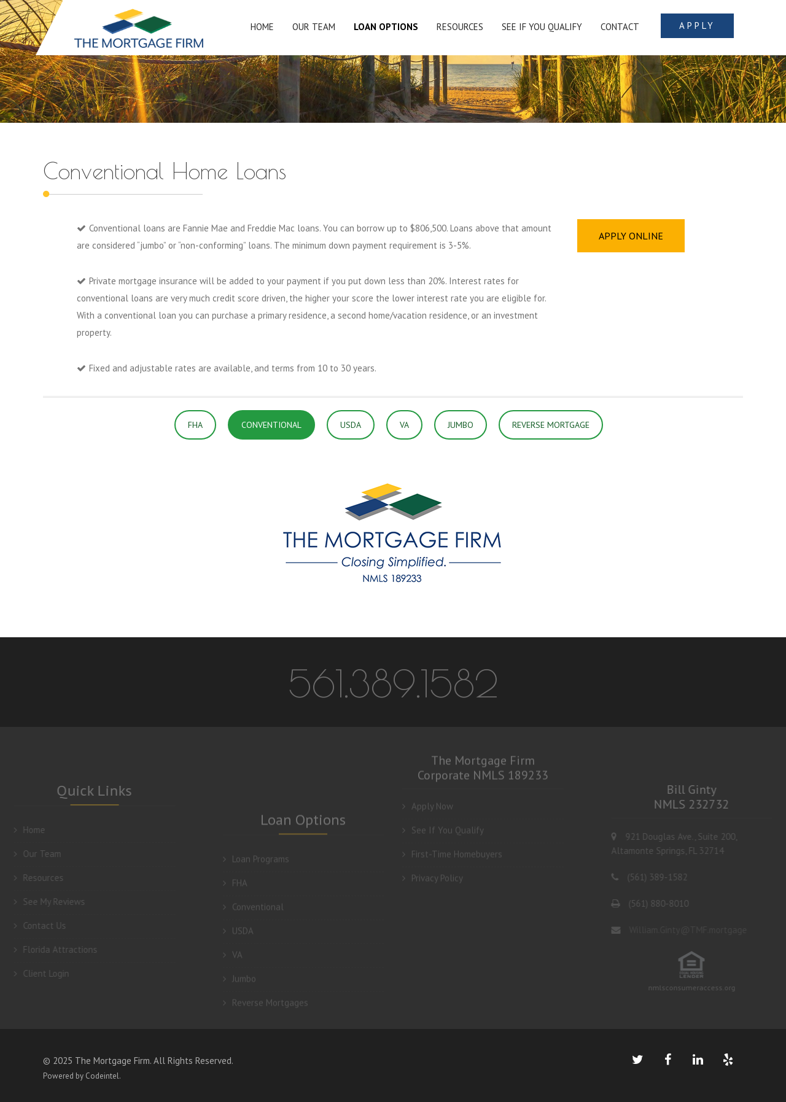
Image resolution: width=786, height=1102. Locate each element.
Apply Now (427, 801)
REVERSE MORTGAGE (551, 424)
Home (24, 830)
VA (404, 424)
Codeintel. (103, 1076)
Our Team (32, 853)
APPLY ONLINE (631, 236)
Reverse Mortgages (265, 1008)
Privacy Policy (432, 873)
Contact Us (35, 925)
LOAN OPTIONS (386, 27)
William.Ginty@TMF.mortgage (693, 930)
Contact (620, 27)
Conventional (253, 912)
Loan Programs (256, 864)
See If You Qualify (443, 825)
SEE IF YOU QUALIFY (542, 27)
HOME (262, 27)
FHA (195, 424)
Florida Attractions (50, 949)
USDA (350, 424)
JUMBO (460, 424)
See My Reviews (44, 901)
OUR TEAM (313, 27)
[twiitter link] (637, 1059)
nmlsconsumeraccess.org (697, 987)
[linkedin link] (697, 1059)
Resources (33, 877)
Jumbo (239, 984)
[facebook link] (667, 1059)
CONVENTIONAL (271, 424)
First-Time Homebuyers (452, 849)
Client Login (36, 973)
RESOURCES (460, 27)
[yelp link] (727, 1059)
